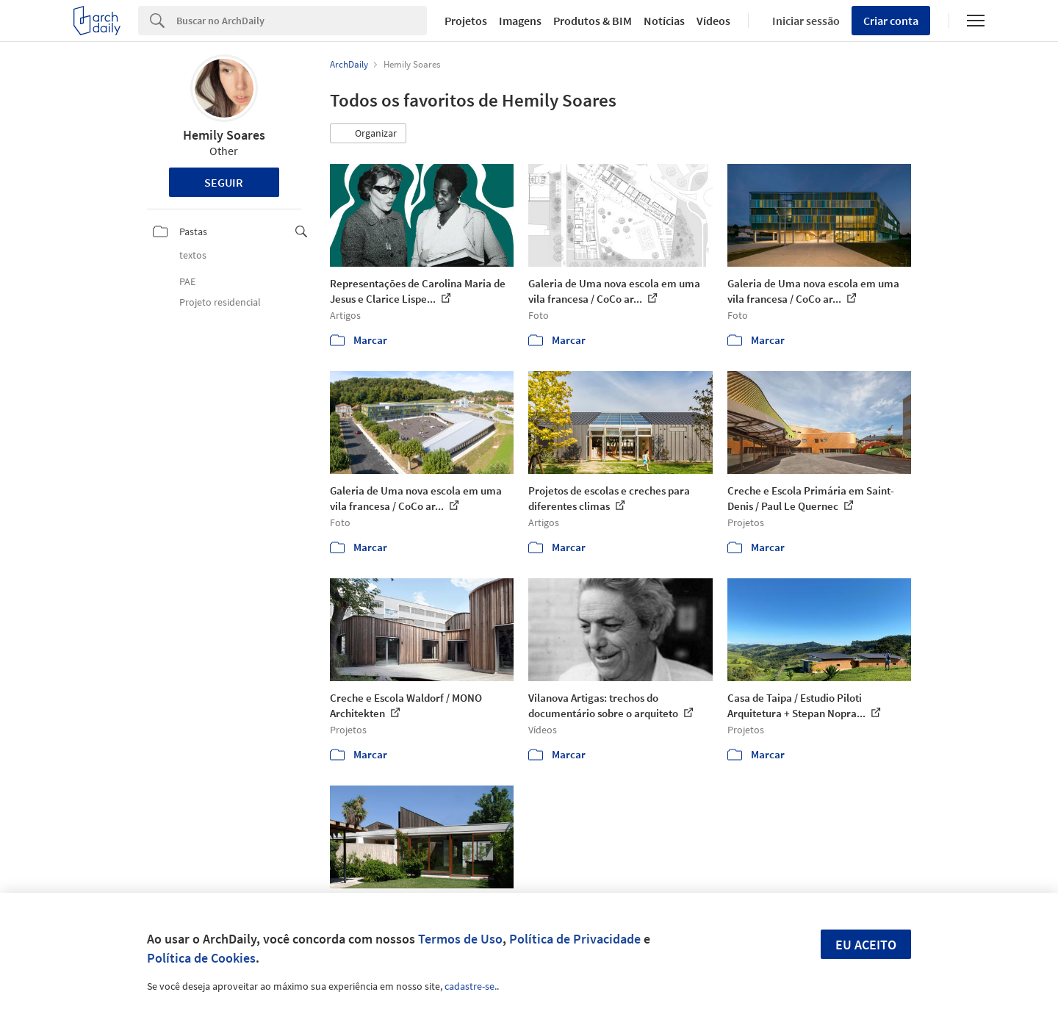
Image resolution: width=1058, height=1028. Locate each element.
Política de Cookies (201, 957)
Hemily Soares (224, 134)
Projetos (466, 20)
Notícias (664, 20)
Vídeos (713, 20)
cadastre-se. (471, 986)
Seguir (223, 182)
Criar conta (890, 20)
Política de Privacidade (575, 938)
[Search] (301, 20)
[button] (368, 133)
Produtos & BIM (592, 20)
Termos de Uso (460, 938)
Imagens (520, 20)
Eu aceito (865, 944)
